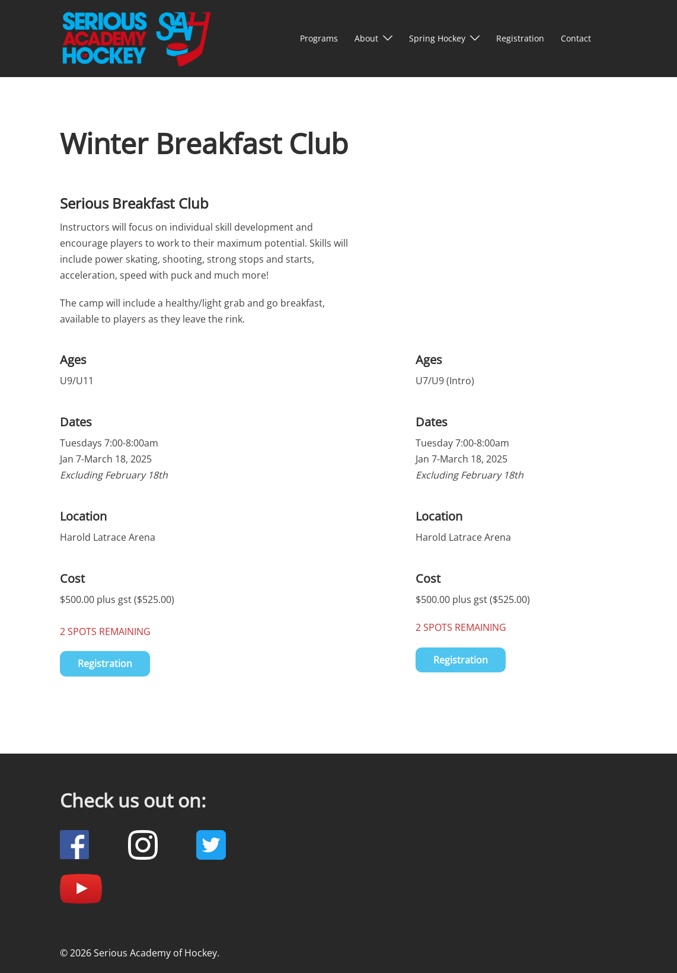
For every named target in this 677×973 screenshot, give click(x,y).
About (366, 38)
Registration (520, 38)
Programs (319, 38)
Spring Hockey (437, 38)
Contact (576, 38)
